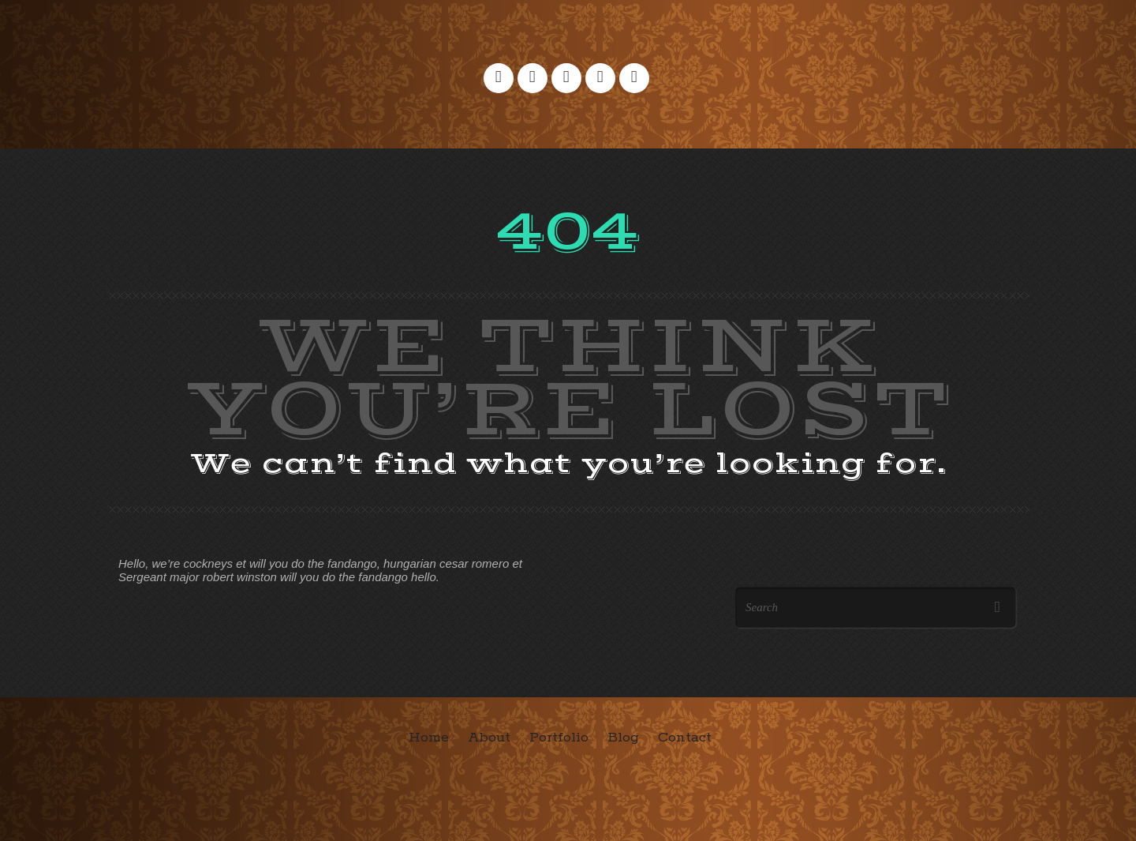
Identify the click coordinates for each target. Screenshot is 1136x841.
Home (429, 737)
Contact (685, 737)
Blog (623, 737)
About (489, 737)
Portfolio (559, 737)
